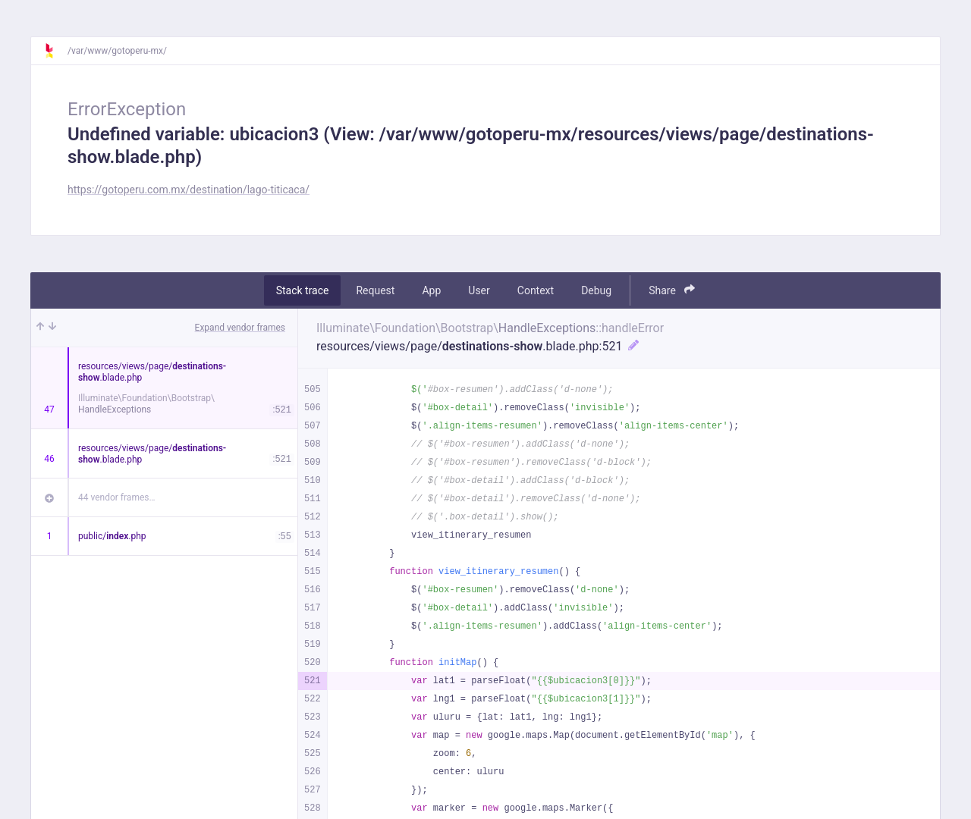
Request (375, 290)
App (431, 290)
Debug (596, 290)
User (478, 290)
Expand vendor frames (240, 327)
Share (672, 290)
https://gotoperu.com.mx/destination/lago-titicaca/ (189, 190)
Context (535, 290)
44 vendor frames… (116, 497)
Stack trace (302, 290)
